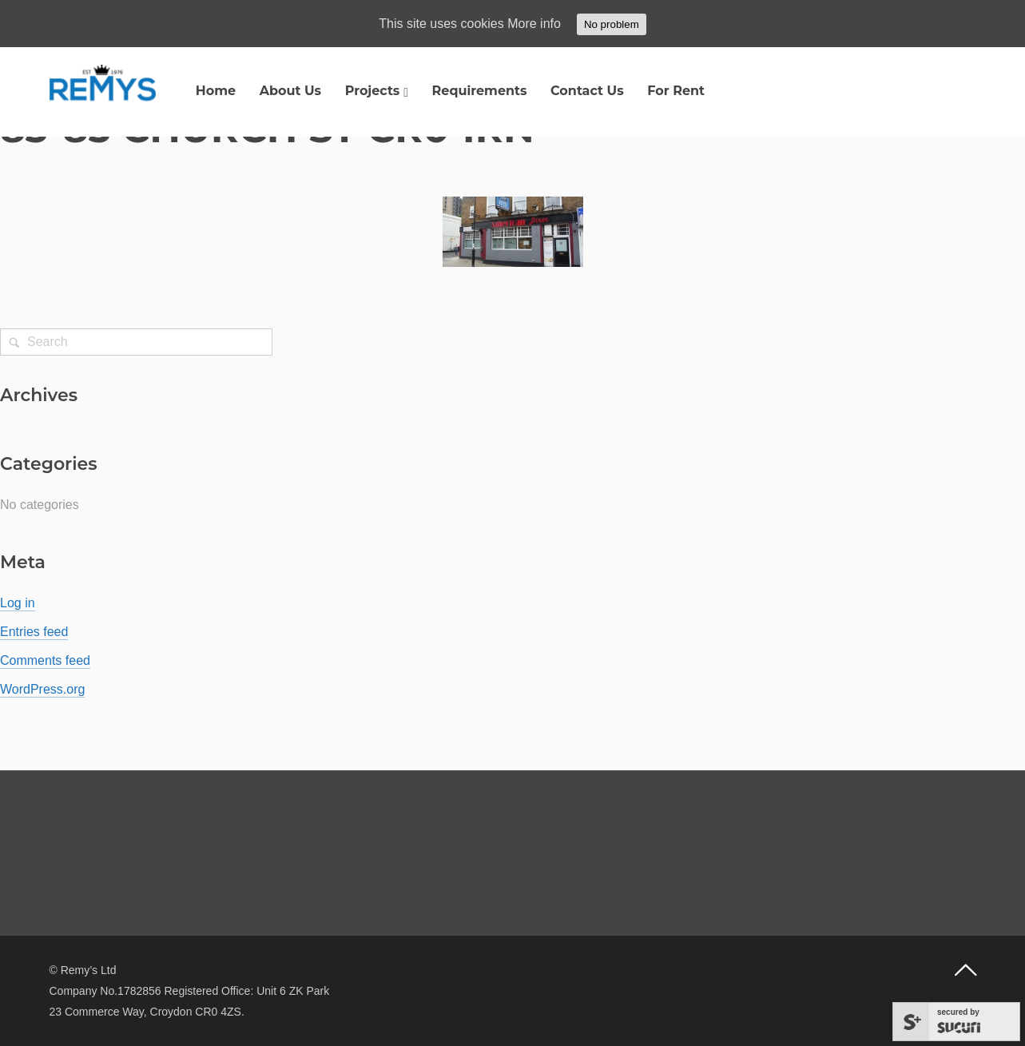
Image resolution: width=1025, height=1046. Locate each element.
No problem (611, 24)
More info (534, 23)
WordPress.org (42, 689)
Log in (17, 603)
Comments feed (45, 660)
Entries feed (34, 631)
